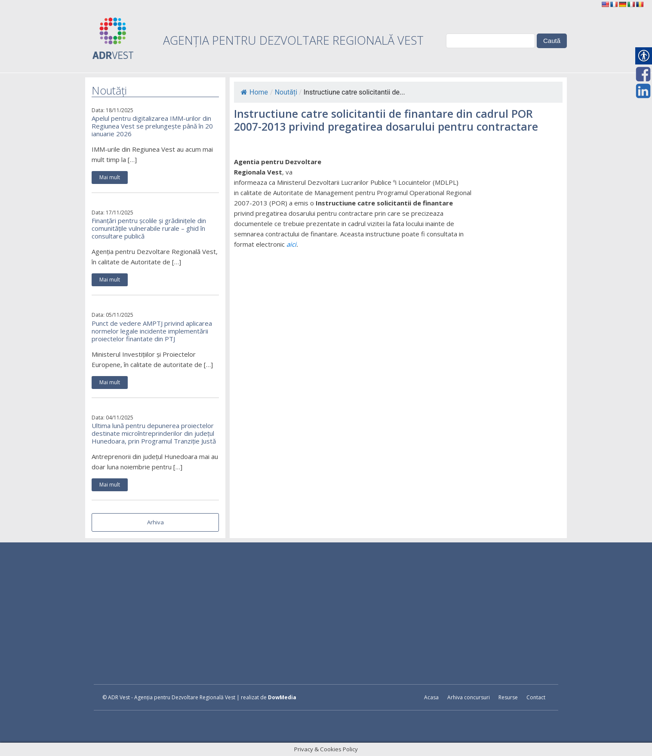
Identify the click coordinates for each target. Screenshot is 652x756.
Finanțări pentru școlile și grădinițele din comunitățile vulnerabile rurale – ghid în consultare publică (149, 228)
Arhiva (155, 522)
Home (254, 92)
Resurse (508, 697)
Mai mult (109, 177)
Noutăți (286, 92)
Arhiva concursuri (468, 697)
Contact (535, 697)
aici (291, 244)
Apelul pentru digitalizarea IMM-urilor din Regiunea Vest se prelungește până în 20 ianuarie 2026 (152, 126)
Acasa (431, 697)
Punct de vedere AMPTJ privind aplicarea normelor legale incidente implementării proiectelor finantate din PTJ (152, 331)
